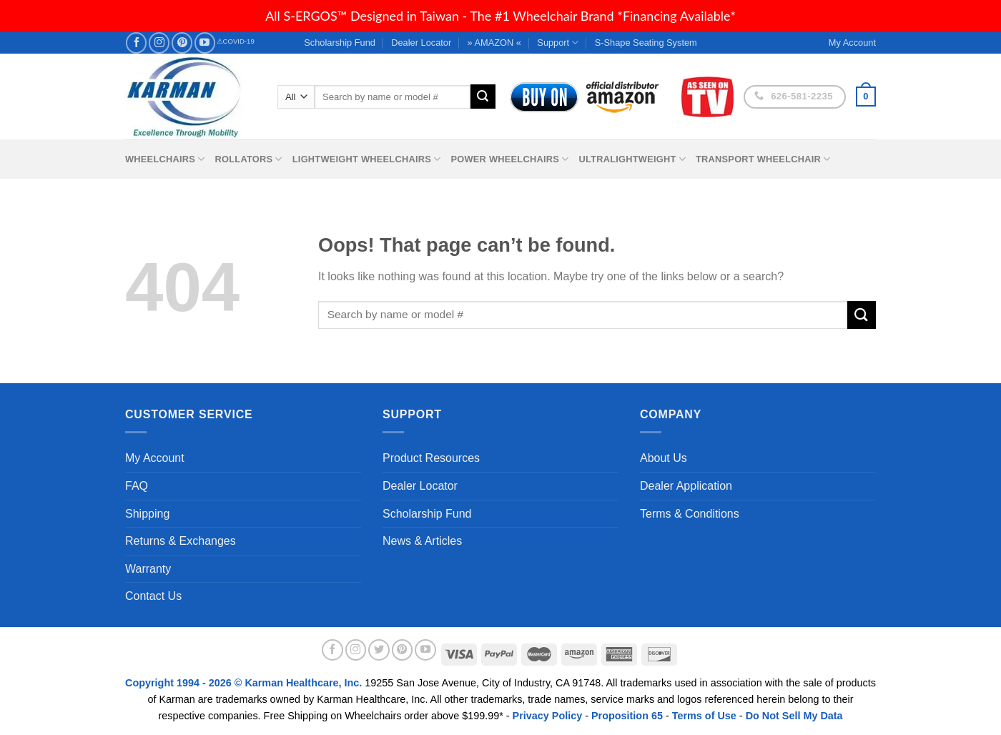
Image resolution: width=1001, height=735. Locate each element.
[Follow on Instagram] (159, 42)
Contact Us (153, 596)
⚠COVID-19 (236, 41)
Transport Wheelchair (763, 159)
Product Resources (431, 458)
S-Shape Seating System (646, 42)
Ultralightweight (632, 159)
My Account (154, 458)
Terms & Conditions (689, 514)
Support (557, 42)
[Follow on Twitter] (379, 650)
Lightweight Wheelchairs (366, 159)
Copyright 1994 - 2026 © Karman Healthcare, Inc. (245, 683)
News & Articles (422, 541)
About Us (663, 458)
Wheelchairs (165, 159)
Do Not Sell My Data (794, 715)
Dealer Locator (421, 42)
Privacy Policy (548, 715)
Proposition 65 (627, 715)
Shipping (147, 514)
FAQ (136, 486)
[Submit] (482, 96)
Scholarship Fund (339, 42)
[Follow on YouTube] (204, 42)
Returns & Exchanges (180, 541)
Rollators (248, 159)
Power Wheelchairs (509, 159)
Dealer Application (686, 486)
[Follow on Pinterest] (182, 42)
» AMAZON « (494, 42)
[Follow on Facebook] (136, 42)
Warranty (148, 569)
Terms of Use (704, 715)
